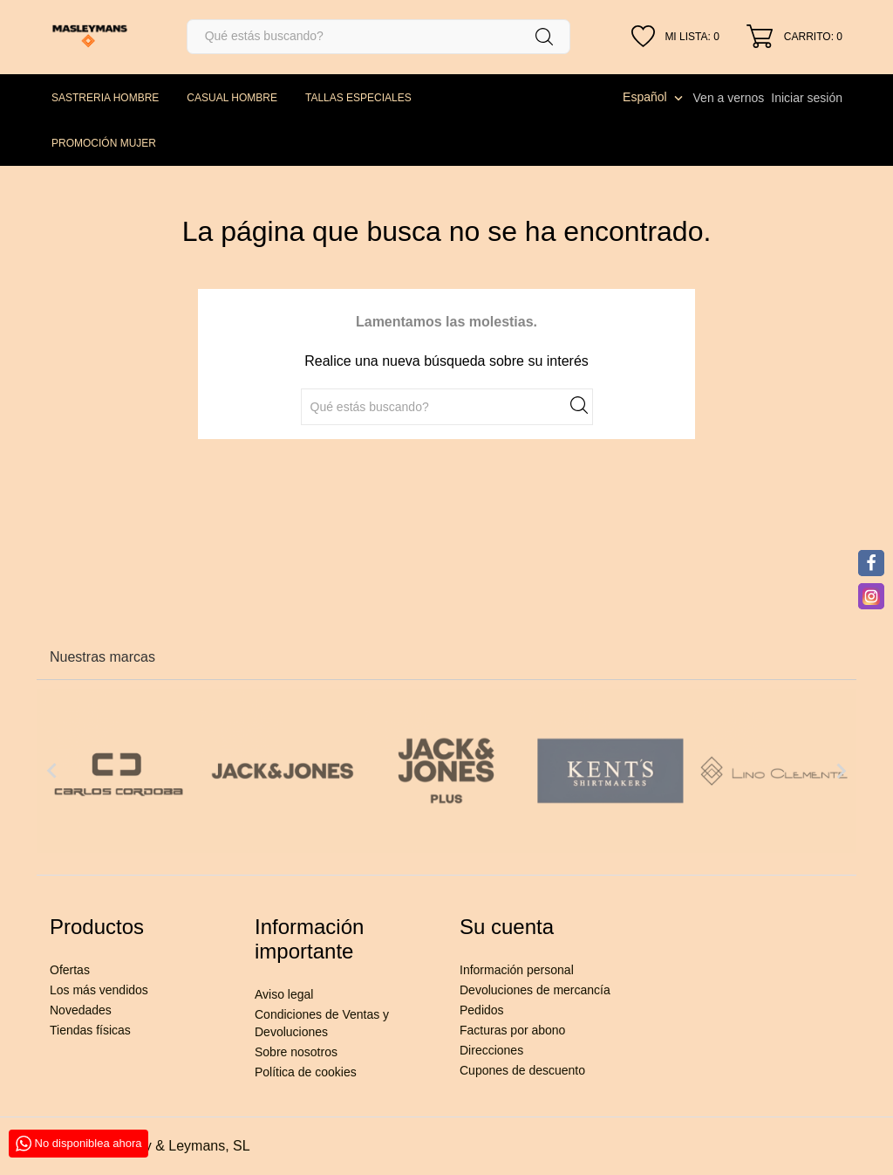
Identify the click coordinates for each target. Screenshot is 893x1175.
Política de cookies (306, 1072)
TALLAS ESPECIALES (358, 98)
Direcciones (491, 1050)
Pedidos (482, 1010)
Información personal (517, 970)
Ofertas (70, 970)
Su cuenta (507, 926)
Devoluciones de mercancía (535, 990)
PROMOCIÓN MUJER (103, 143)
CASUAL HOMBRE (232, 98)
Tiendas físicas (90, 1030)
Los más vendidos (99, 990)
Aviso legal (284, 994)
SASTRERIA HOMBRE (105, 98)
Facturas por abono (512, 1030)
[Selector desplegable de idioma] (654, 97)
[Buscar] (378, 36)
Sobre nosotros (296, 1052)
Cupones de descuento (522, 1070)
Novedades (81, 1010)
